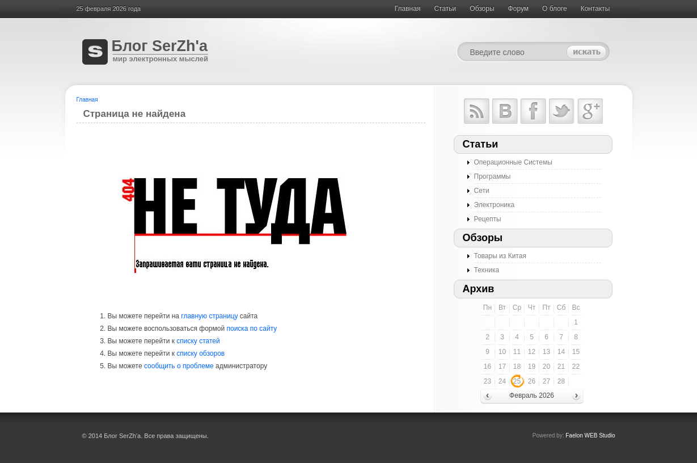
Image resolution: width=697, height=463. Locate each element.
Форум (518, 8)
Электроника (494, 205)
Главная (408, 8)
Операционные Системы (513, 162)
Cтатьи (445, 8)
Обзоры (482, 8)
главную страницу (209, 316)
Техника (487, 270)
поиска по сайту (251, 328)
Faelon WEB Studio (590, 435)
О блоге (554, 8)
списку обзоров (200, 353)
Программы (492, 176)
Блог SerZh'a (160, 45)
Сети (481, 191)
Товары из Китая (500, 256)
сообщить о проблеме (179, 366)
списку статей (197, 341)
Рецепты (487, 219)
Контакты (595, 8)
